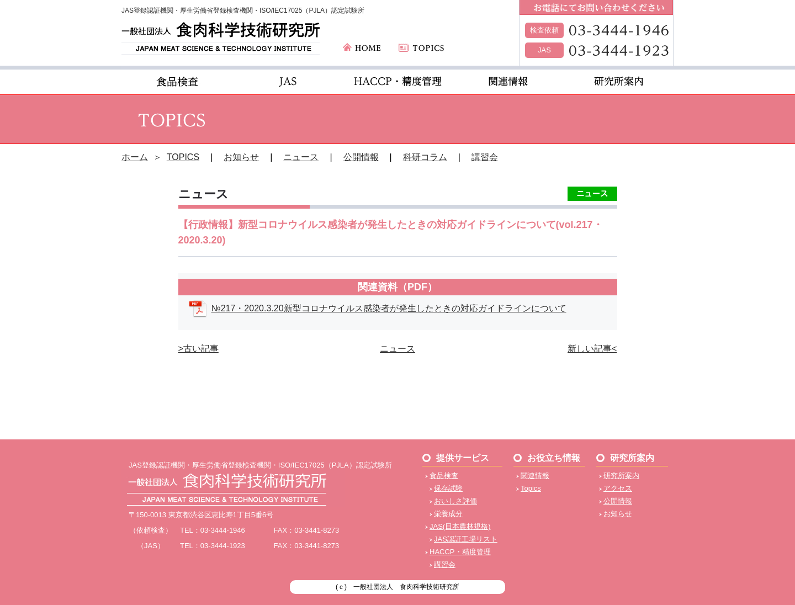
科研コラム (425, 157)
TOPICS (183, 157)
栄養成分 (448, 514)
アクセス (617, 488)
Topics (531, 488)
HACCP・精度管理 (460, 552)
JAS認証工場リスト (465, 539)
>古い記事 (198, 348)
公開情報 (361, 157)
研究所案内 (621, 475)
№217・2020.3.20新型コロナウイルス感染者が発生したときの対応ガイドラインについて (388, 308)
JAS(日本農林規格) (460, 526)
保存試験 (448, 488)
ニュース (301, 157)
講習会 (484, 157)
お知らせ (241, 157)
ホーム (134, 157)
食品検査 (444, 475)
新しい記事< (592, 348)
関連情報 (535, 475)
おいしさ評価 (455, 501)
